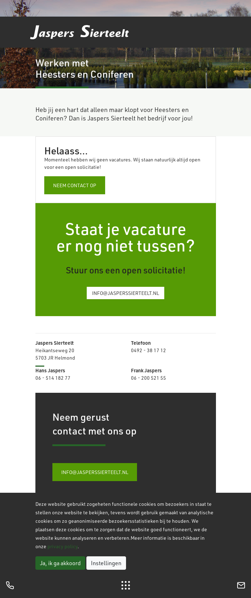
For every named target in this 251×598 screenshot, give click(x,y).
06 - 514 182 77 (52, 377)
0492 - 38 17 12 (148, 350)
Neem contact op (74, 185)
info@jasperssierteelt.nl (125, 293)
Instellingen (106, 563)
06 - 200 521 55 (148, 377)
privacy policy (62, 546)
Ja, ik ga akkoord (60, 563)
